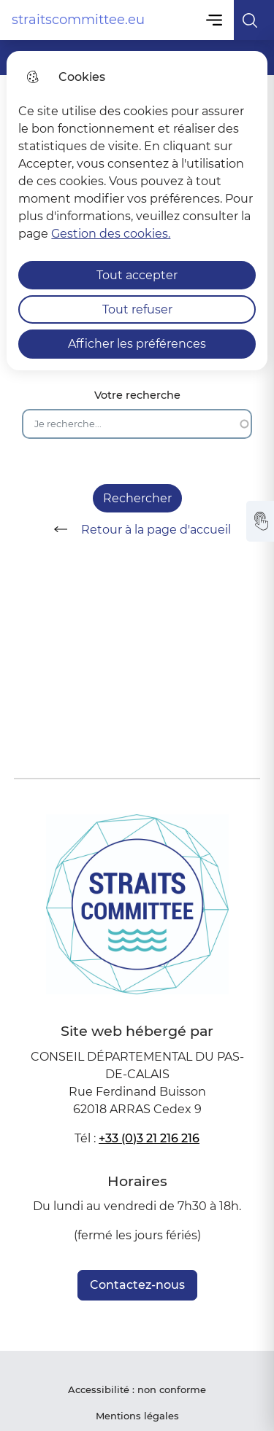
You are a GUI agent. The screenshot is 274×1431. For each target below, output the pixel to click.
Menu (215, 20)
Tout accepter (137, 275)
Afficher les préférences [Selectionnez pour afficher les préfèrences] (137, 344)
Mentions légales (137, 1416)
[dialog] (137, 210)
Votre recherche (137, 395)
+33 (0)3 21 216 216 (149, 1138)
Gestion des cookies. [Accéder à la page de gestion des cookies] (110, 234)
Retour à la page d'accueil (137, 529)
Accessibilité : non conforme (137, 1389)
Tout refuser (137, 309)
